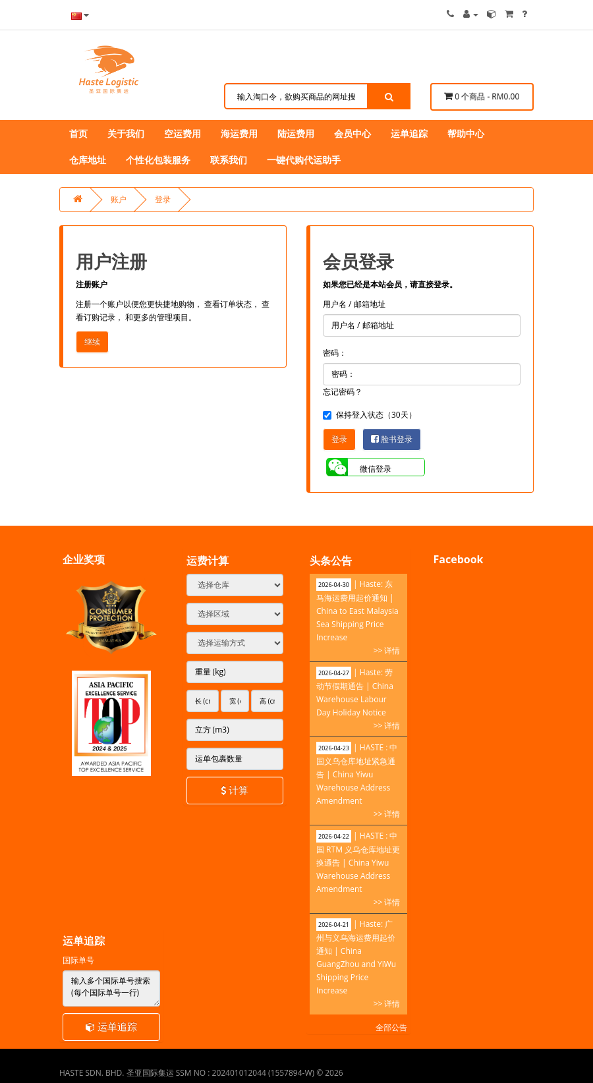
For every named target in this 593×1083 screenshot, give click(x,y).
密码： (335, 352)
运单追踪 (111, 1026)
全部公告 (391, 1027)
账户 (119, 199)
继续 (92, 341)
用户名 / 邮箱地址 (354, 304)
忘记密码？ (342, 391)
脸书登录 (391, 439)
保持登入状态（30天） (369, 414)
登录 (163, 199)
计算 (234, 789)
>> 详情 (387, 650)
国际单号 (78, 960)
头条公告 (331, 560)
